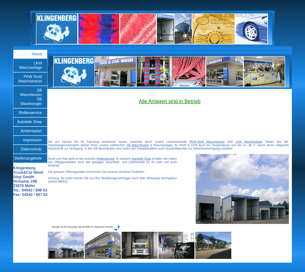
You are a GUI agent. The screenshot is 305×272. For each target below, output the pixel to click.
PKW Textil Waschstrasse (30, 79)
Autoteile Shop (29, 122)
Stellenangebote (28, 158)
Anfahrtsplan (31, 131)
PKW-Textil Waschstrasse (207, 141)
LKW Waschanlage (30, 65)
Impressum (32, 140)
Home (37, 54)
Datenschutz (31, 149)
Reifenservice (30, 113)
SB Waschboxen (137, 145)
